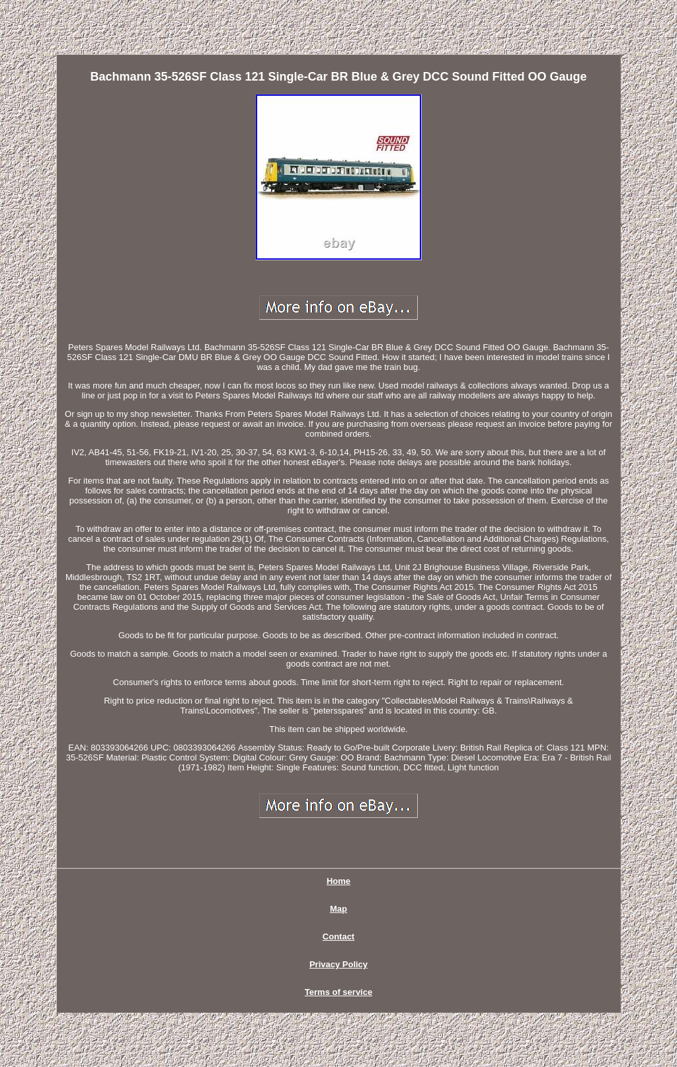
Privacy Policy (338, 964)
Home (338, 881)
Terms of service (338, 992)
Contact (338, 936)
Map (338, 909)
